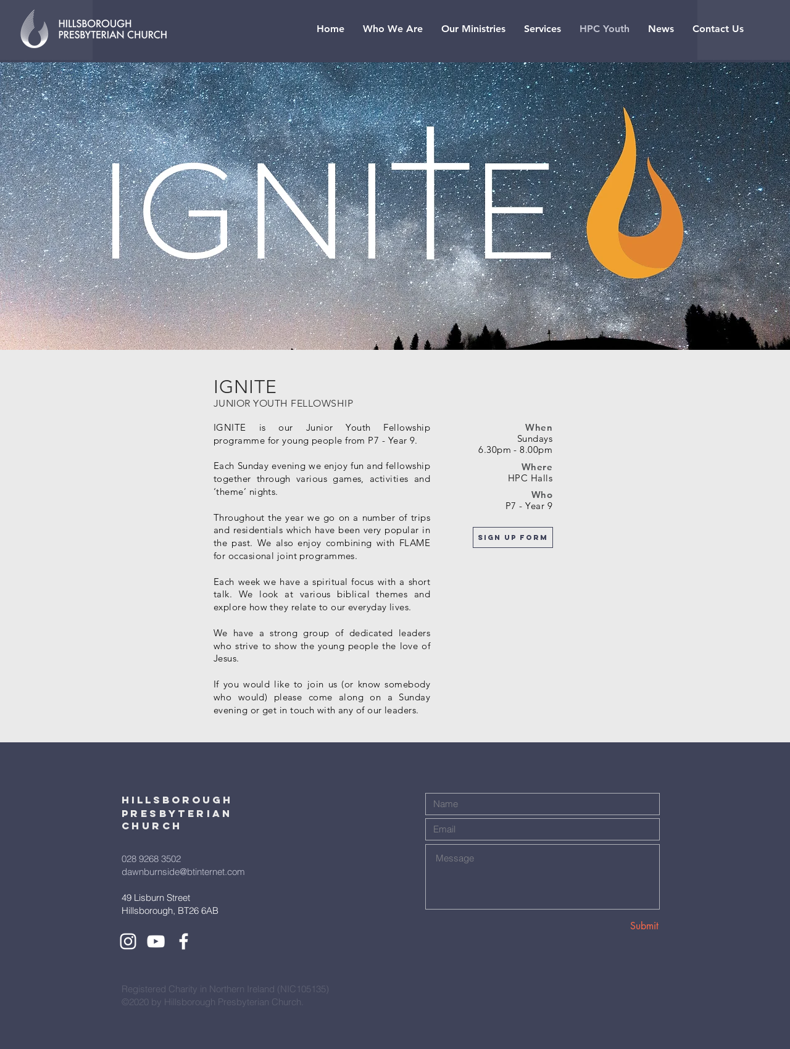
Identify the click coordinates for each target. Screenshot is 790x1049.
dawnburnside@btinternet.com (183, 871)
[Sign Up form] (513, 537)
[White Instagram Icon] (128, 941)
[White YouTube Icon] (156, 941)
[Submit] (615, 926)
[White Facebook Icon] (183, 941)
